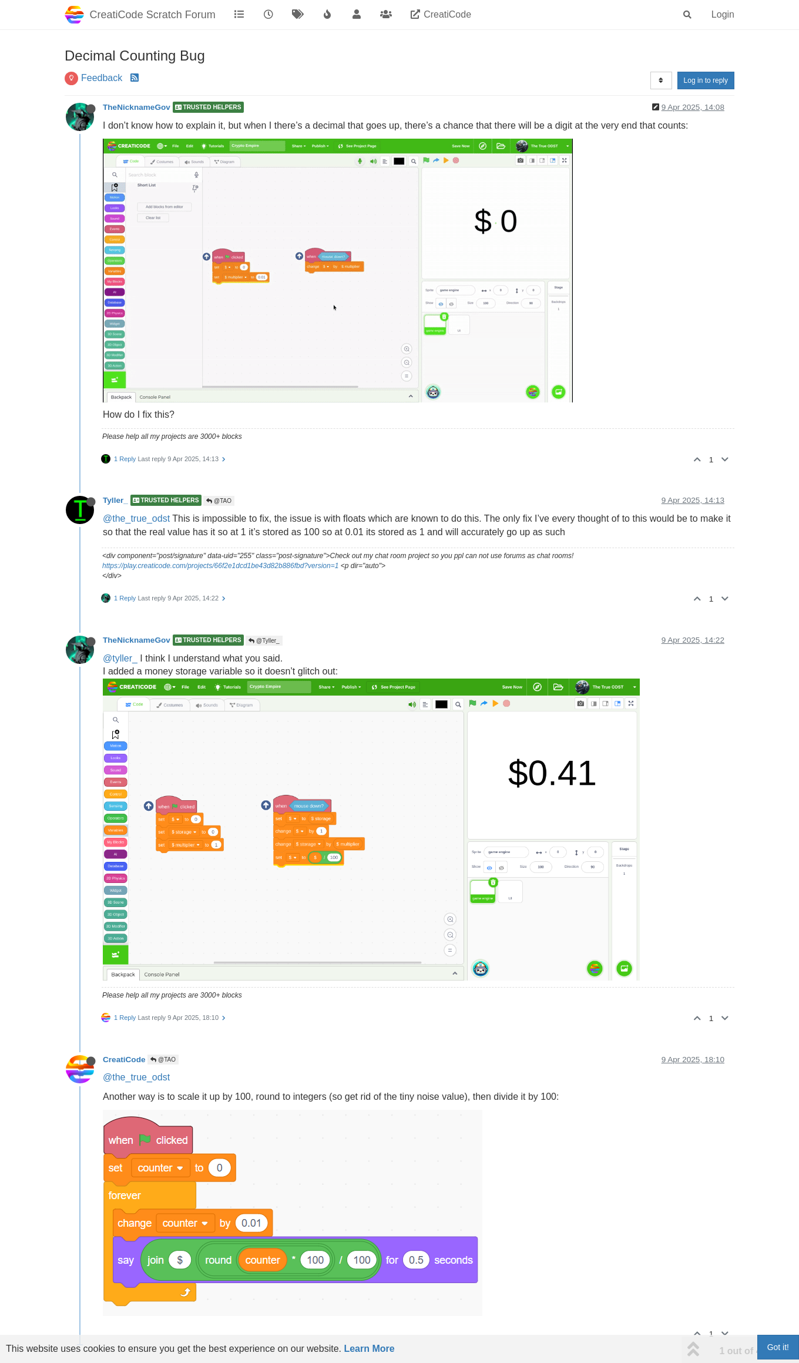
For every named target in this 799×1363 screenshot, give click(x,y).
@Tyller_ (264, 640)
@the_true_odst (136, 518)
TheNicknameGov (136, 107)
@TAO (218, 501)
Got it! (778, 1347)
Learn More (369, 1349)
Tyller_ (115, 500)
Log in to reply (706, 80)
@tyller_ (120, 658)
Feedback (101, 78)
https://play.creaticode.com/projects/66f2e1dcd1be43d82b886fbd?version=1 (220, 566)
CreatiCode (124, 1059)
